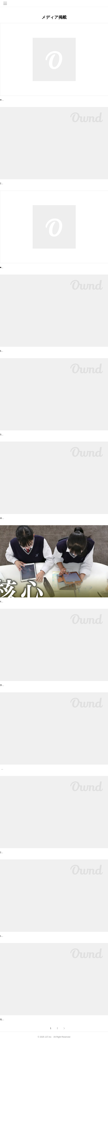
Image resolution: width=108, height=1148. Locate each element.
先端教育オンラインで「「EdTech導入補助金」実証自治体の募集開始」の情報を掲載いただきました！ (47, 1125)
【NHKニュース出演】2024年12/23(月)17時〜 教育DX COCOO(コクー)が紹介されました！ (48, 100)
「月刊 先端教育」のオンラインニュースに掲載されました (31, 564)
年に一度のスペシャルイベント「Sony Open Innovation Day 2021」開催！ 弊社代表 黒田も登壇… (53, 471)
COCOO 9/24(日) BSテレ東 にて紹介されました (25, 286)
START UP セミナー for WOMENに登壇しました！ (27, 1027)
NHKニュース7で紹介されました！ (18, 934)
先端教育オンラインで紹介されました (20, 1120)
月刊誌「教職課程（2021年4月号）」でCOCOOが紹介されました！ (36, 749)
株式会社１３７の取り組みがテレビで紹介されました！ (29, 842)
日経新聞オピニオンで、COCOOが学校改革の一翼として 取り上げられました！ (42, 656)
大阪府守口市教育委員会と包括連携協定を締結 (25, 193)
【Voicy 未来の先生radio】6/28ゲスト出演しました (27, 378)
